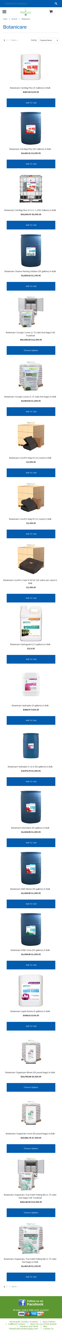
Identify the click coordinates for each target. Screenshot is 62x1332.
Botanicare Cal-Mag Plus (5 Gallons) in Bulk (30, 88)
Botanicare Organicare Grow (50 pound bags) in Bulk (30, 1133)
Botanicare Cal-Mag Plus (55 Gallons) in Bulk (30, 149)
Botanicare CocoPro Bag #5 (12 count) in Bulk (30, 519)
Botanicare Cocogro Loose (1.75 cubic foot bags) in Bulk (30, 397)
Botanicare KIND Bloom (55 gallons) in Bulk (30, 889)
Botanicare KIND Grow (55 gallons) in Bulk (30, 950)
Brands (14, 19)
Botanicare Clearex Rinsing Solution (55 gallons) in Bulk (30, 271)
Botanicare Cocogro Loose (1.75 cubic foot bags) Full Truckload (30, 334)
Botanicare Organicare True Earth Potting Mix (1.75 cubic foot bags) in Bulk (30, 1260)
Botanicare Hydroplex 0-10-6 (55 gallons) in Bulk (30, 767)
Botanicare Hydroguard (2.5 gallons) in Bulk (30, 644)
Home (5, 19)
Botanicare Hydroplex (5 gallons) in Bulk (30, 705)
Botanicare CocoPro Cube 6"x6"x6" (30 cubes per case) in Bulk (30, 581)
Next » (15, 40)
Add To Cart (31, 103)
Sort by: (34, 40)
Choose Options (31, 350)
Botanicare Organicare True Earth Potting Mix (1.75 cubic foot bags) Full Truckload (30, 1196)
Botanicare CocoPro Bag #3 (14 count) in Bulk (30, 458)
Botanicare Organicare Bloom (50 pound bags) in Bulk (30, 1072)
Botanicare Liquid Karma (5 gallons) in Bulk (30, 1011)
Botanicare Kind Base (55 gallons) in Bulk (30, 828)
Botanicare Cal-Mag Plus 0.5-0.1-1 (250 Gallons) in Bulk (30, 210)
